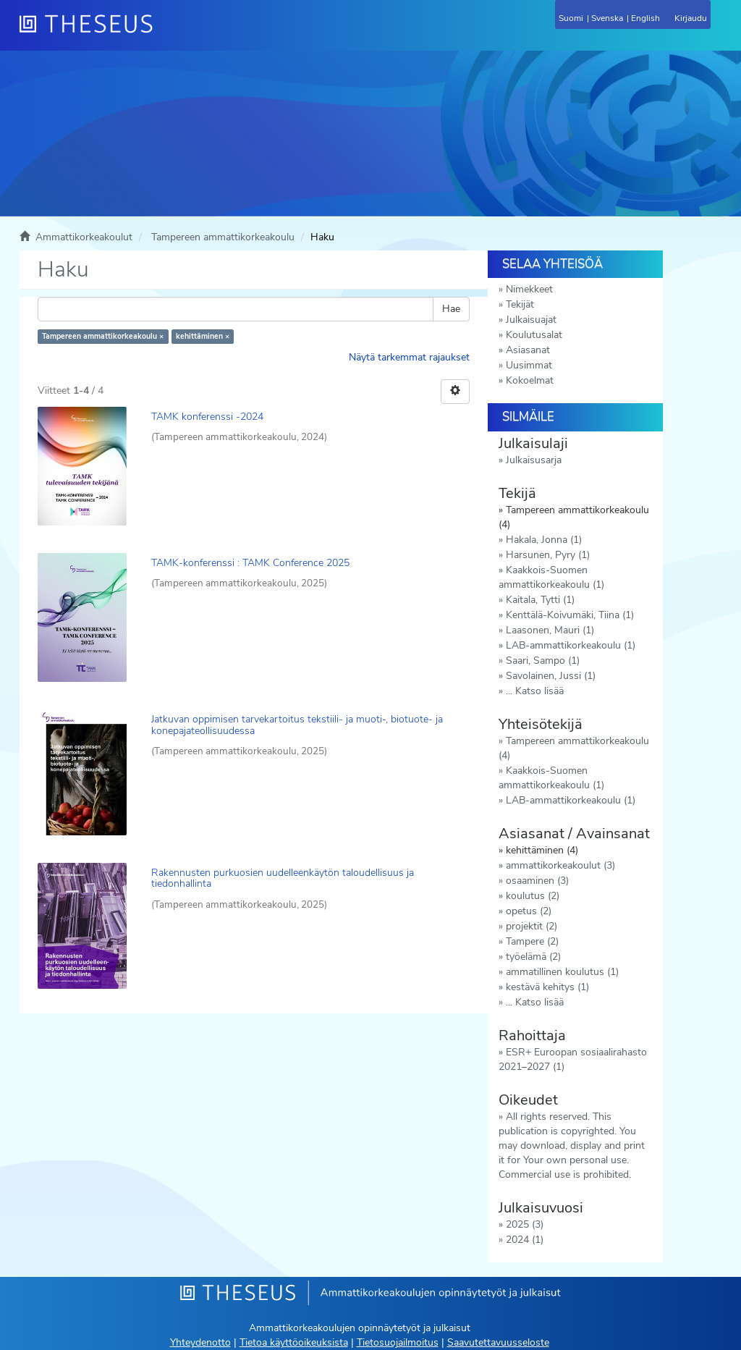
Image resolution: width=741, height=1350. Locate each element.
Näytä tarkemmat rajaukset (409, 357)
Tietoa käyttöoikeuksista (294, 1342)
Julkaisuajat (531, 319)
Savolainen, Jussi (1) (551, 676)
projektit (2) (531, 926)
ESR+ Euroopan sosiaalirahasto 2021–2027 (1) (573, 1059)
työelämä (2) (533, 956)
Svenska (607, 18)
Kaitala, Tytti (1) (540, 600)
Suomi (571, 18)
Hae (451, 309)
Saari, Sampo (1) (543, 660)
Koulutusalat (534, 335)
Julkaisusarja (534, 460)
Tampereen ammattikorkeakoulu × (103, 336)
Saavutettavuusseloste (498, 1342)
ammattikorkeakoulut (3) (560, 865)
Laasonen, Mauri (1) (550, 630)
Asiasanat (528, 350)
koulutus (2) (532, 896)
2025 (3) (524, 1224)
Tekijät (520, 304)
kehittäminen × (202, 336)
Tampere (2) (532, 941)
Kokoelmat (530, 380)
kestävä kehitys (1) (547, 987)
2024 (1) (524, 1239)
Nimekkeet (529, 289)
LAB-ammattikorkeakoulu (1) (570, 645)
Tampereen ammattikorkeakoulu (223, 237)
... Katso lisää (535, 691)
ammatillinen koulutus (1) (562, 972)
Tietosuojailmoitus (398, 1342)
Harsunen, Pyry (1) (548, 555)
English (645, 18)
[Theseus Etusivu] (164, 32)
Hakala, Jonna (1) (544, 540)
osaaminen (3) (537, 880)
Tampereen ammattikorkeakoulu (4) (574, 748)
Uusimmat (529, 365)
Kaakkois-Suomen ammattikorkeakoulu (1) (551, 577)
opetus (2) (528, 911)
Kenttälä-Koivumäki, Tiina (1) (570, 615)
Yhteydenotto (200, 1342)
